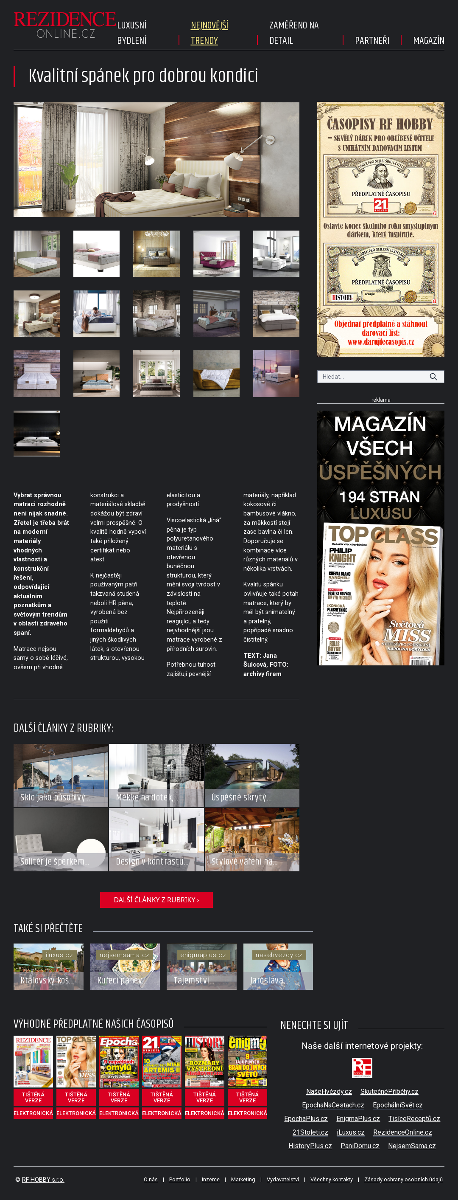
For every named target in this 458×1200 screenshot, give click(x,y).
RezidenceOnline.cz (402, 1132)
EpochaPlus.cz (306, 1119)
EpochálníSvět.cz (398, 1105)
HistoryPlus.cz (310, 1146)
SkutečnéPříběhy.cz (389, 1091)
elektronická (33, 1113)
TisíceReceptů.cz (414, 1119)
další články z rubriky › (156, 899)
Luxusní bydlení (131, 33)
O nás (151, 1179)
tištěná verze (33, 1097)
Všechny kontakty (331, 1179)
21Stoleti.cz (310, 1132)
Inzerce (211, 1179)
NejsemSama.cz (412, 1146)
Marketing (243, 1179)
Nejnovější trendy (209, 33)
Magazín (428, 40)
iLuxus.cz (351, 1132)
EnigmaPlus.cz (358, 1119)
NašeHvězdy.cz (329, 1091)
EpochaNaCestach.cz (333, 1105)
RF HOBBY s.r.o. (43, 1179)
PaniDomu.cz (360, 1146)
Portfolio (179, 1179)
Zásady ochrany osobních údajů (403, 1179)
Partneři (372, 40)
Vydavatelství (283, 1179)
